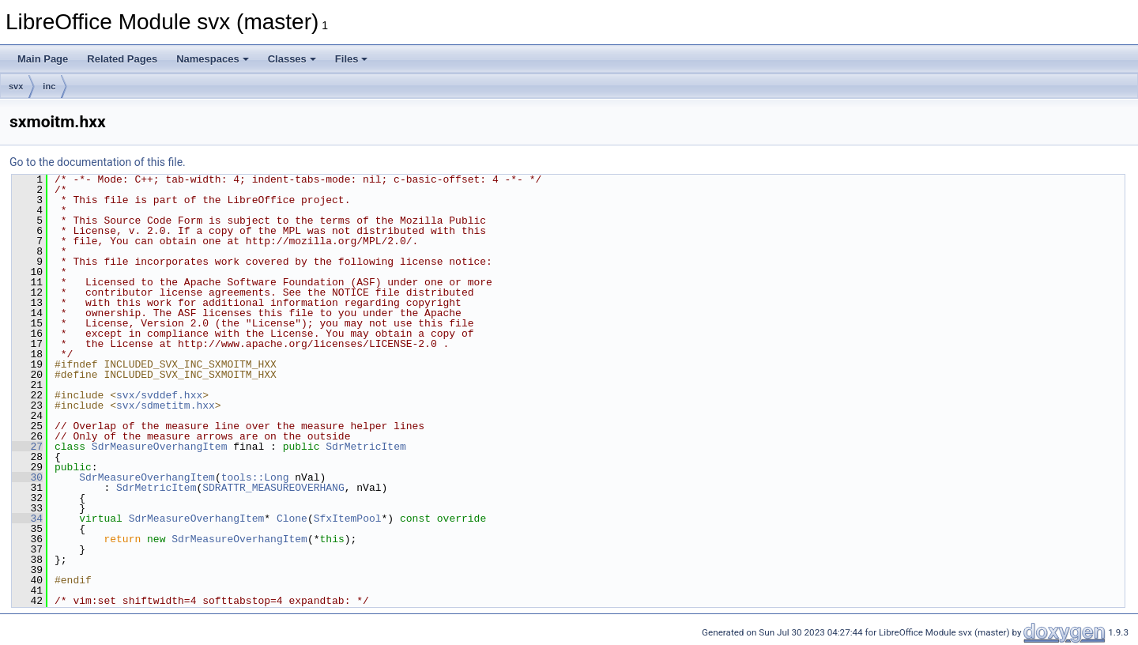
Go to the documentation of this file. (97, 162)
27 (27, 446)
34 (27, 518)
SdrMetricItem (365, 446)
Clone (292, 518)
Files (351, 59)
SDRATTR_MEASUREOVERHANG (273, 488)
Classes (292, 59)
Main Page (42, 59)
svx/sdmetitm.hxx (165, 405)
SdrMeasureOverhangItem (160, 446)
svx (16, 86)
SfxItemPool (348, 518)
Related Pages (122, 59)
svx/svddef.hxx (159, 395)
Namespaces (212, 59)
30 (27, 477)
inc (49, 86)
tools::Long (255, 477)
